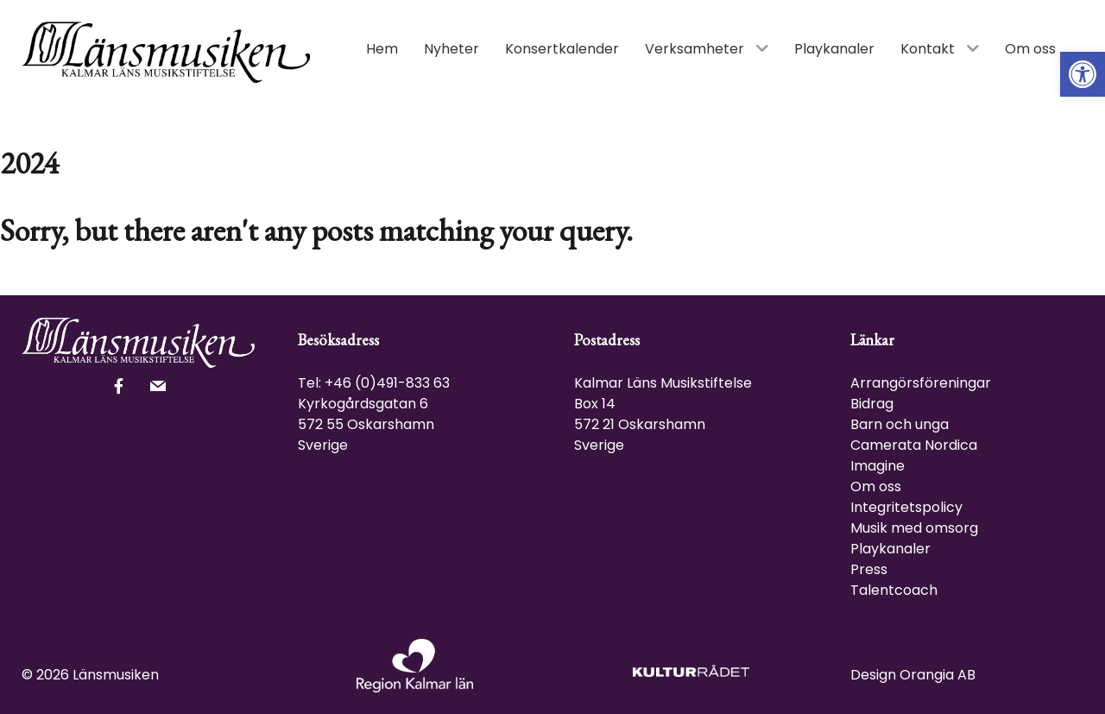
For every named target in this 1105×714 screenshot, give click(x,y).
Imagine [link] (877, 466)
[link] (1082, 74)
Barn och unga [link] (899, 424)
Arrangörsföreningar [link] (920, 383)
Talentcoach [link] (894, 590)
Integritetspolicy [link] (906, 507)
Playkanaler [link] (890, 549)
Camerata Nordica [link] (913, 445)
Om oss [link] (875, 486)
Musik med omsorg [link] (914, 528)
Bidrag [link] (871, 404)
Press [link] (868, 569)
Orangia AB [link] (938, 675)
